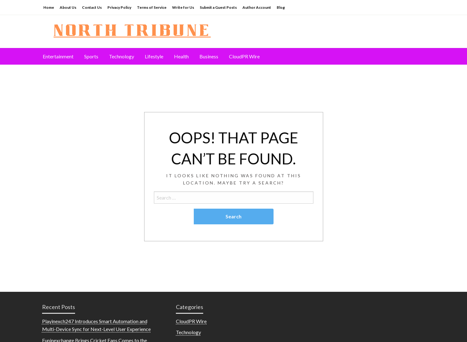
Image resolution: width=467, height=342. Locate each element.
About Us (68, 7)
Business (208, 56)
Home (48, 7)
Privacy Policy (119, 7)
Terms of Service (151, 7)
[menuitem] (58, 56)
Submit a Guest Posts (218, 7)
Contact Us (92, 7)
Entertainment (58, 56)
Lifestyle (154, 56)
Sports (91, 56)
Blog (281, 7)
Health (181, 56)
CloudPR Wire (244, 56)
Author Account (256, 7)
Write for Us (183, 7)
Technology (121, 56)
